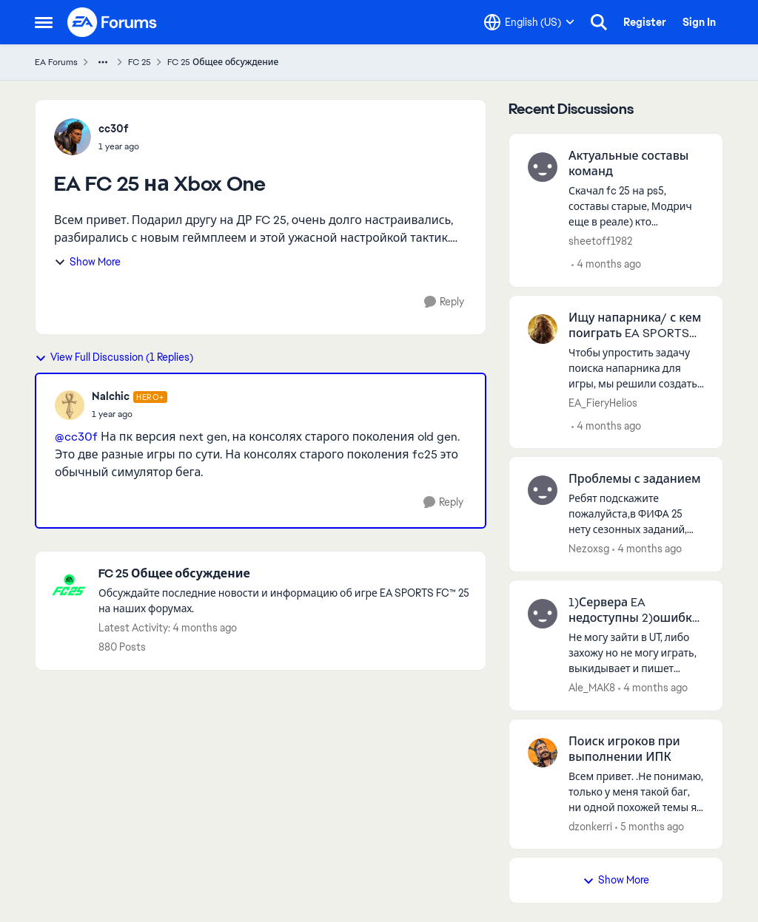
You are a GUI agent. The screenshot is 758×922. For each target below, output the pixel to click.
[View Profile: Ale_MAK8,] (542, 613)
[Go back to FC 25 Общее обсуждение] (284, 574)
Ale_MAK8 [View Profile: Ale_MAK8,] (591, 687)
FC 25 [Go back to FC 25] (139, 62)
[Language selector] (529, 22)
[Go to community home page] (112, 22)
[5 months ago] (649, 826)
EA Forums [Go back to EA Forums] (56, 62)
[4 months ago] (606, 264)
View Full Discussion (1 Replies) (114, 357)
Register (644, 22)
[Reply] (444, 302)
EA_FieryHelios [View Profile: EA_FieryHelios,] (602, 402)
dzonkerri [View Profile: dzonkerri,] (590, 826)
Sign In (699, 22)
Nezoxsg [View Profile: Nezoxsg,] (588, 548)
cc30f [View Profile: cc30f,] (113, 128)
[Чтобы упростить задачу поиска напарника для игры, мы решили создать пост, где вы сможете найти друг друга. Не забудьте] (636, 368)
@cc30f (76, 436)
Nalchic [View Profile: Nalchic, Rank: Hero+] (111, 396)
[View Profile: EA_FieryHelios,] (542, 329)
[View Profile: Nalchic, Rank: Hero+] (69, 405)
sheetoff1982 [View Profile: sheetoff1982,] (600, 241)
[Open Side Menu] (43, 22)
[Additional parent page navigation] (103, 62)
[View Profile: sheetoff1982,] (542, 167)
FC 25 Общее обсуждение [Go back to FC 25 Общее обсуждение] (222, 62)
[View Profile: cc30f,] (72, 136)
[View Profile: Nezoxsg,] (542, 490)
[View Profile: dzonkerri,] (542, 752)
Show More (87, 261)
